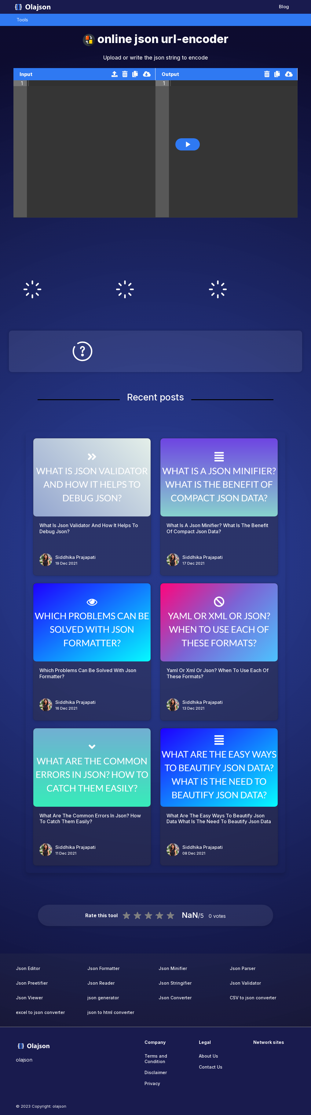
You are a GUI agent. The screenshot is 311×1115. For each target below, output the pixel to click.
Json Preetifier (32, 983)
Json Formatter (103, 968)
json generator (103, 997)
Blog (284, 6)
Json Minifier (173, 968)
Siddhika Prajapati (75, 557)
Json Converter (175, 997)
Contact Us (210, 1067)
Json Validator (245, 983)
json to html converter (110, 1012)
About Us (208, 1056)
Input (26, 74)
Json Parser (242, 968)
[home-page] (32, 7)
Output (170, 74)
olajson (59, 1106)
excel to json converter (40, 1012)
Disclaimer (156, 1072)
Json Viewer (29, 997)
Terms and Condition (156, 1058)
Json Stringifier (175, 983)
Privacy (152, 1083)
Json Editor (28, 968)
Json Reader (101, 983)
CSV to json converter (253, 997)
